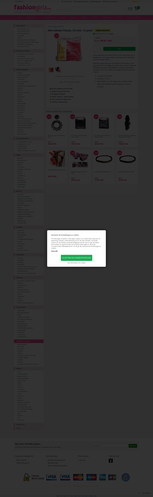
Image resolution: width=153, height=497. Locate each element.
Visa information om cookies (76, 263)
